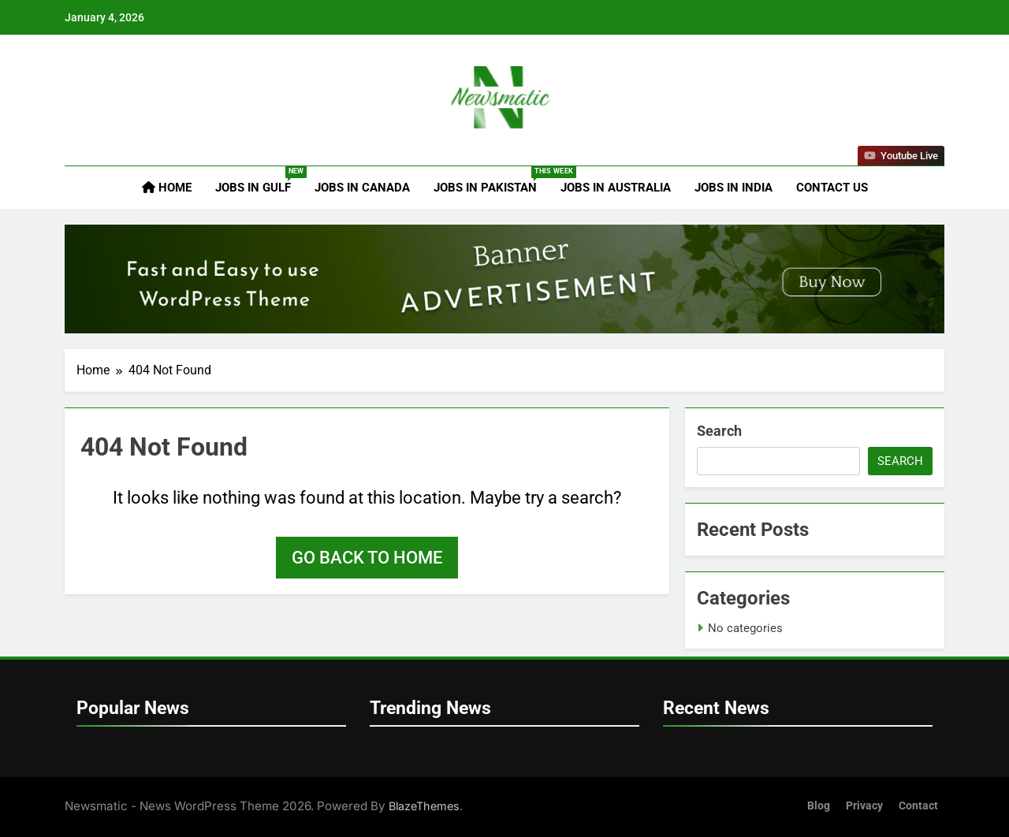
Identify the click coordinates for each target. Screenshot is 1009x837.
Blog (818, 806)
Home (167, 187)
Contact (918, 806)
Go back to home (367, 557)
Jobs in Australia (615, 187)
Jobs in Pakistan (491, 180)
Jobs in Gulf (259, 180)
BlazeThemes (424, 806)
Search (719, 430)
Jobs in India (733, 187)
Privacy (864, 806)
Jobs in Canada (362, 187)
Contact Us (832, 187)
